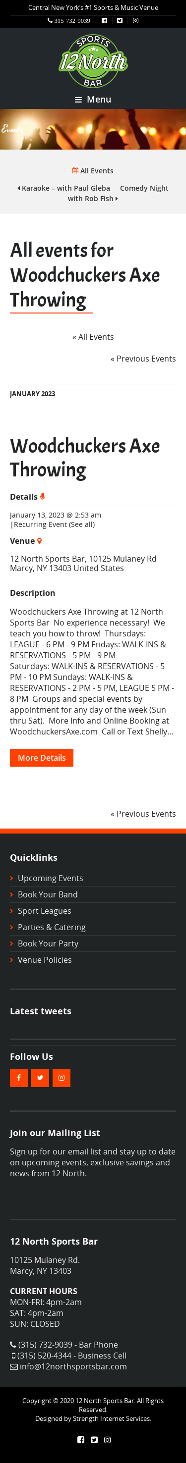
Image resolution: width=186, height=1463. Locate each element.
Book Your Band (48, 894)
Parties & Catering (52, 927)
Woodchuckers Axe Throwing (85, 458)
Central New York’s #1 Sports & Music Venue (93, 7)
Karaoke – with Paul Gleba (63, 188)
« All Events (93, 336)
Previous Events (143, 358)
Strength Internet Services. (112, 1418)
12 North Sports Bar (47, 558)
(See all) (82, 524)
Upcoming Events (50, 878)
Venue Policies (45, 959)
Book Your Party (48, 943)
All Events (93, 170)
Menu (93, 99)
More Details (42, 757)
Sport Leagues (44, 910)
